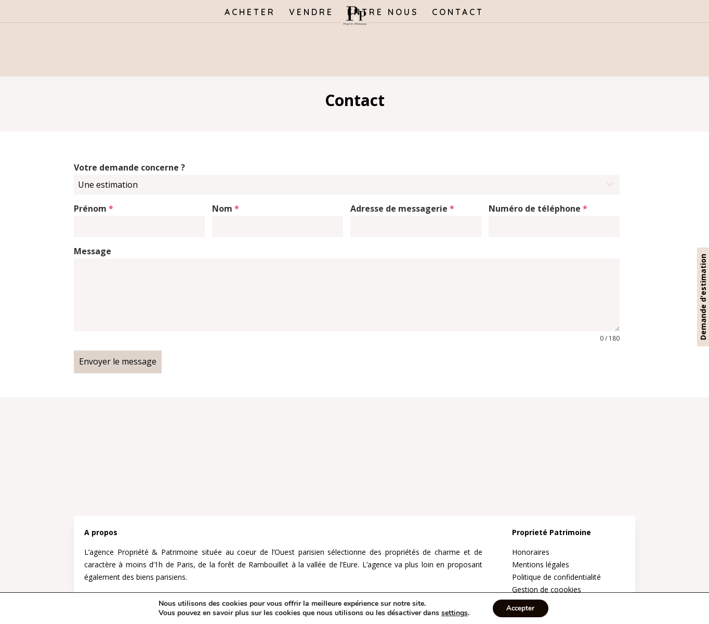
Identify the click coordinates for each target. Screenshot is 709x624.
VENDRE (311, 12)
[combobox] (347, 184)
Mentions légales (540, 561)
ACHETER (250, 12)
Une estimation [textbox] (108, 184)
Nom (225, 208)
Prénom (93, 208)
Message (92, 251)
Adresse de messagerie (402, 208)
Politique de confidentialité (556, 574)
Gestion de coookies (546, 586)
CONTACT (458, 12)
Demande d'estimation (703, 297)
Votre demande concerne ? (129, 167)
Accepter (520, 608)
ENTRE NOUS (382, 12)
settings (452, 612)
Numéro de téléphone (538, 208)
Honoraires (530, 549)
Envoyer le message (117, 361)
